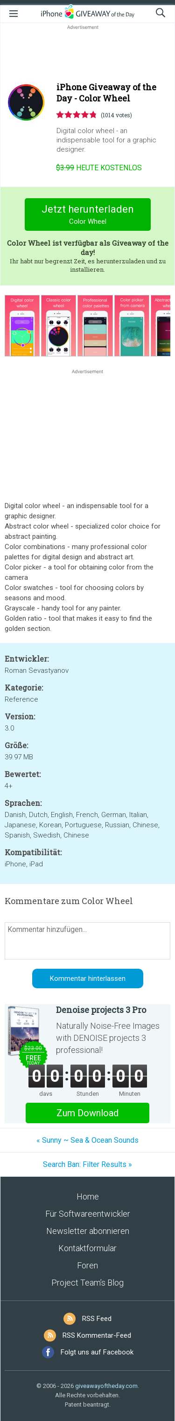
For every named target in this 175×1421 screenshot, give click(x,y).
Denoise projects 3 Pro (101, 1009)
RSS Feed (97, 1318)
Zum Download (87, 1113)
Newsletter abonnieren (87, 1231)
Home (88, 1196)
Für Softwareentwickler (87, 1214)
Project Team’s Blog (87, 1282)
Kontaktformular (87, 1248)
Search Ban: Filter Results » (87, 1164)
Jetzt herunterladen (87, 215)
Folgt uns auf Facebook (97, 1352)
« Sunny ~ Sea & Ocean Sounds (87, 1140)
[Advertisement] (87, 54)
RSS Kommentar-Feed (97, 1335)
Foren (87, 1265)
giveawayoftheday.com (106, 1385)
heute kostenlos (99, 167)
